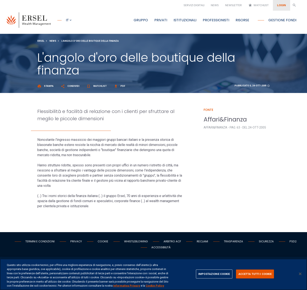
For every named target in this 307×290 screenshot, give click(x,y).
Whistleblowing (136, 242)
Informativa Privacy (126, 285)
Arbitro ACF (172, 242)
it (67, 20)
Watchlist (258, 5)
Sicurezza (266, 242)
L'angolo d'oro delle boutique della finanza (90, 41)
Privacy (76, 242)
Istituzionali (185, 20)
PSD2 (293, 242)
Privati (160, 20)
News (215, 5)
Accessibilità (161, 248)
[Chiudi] (300, 274)
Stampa (45, 86)
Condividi (70, 86)
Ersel (40, 41)
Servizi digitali (194, 5)
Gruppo (141, 20)
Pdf (119, 86)
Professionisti (216, 20)
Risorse (242, 20)
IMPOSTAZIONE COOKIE (214, 274)
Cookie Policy (155, 285)
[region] (153, 274)
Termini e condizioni (40, 242)
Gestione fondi (282, 20)
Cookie (103, 242)
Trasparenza (233, 242)
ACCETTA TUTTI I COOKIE (255, 274)
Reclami (202, 242)
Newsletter (233, 5)
